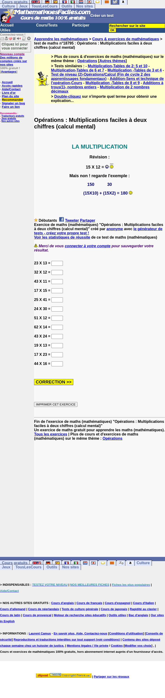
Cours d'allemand (13, 609)
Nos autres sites (10, 121)
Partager (87, 220)
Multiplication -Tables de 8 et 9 (112, 83)
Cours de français (89, 603)
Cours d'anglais (62, 603)
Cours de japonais (114, 609)
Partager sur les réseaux (111, 676)
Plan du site (10, 96)
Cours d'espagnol (117, 603)
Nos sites (84, 6)
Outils (66, 6)
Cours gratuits (14, 563)
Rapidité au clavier (143, 609)
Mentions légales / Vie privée (87, 645)
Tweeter (72, 220)
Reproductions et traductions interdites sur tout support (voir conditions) (67, 639)
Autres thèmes (113, 61)
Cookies (117, 645)
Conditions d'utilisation (126, 633)
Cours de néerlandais (43, 609)
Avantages (8, 71)
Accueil (7, 25)
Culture (8, 6)
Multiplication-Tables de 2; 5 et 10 (117, 66)
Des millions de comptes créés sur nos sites (13, 59)
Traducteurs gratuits (12, 116)
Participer (80, 25)
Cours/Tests (47, 25)
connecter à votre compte (88, 246)
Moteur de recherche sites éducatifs (80, 615)
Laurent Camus (40, 633)
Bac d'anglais (138, 615)
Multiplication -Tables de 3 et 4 (134, 70)
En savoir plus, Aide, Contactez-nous (80, 633)
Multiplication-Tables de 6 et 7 (77, 70)
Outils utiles (117, 615)
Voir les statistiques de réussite (62, 237)
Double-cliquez (67, 96)
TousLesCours (44, 6)
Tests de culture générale (80, 609)
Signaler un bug (13, 103)
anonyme (115, 229)
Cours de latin (10, 615)
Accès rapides (12, 85)
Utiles (5, 30)
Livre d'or (9, 92)
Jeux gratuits (8, 118)
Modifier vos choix (138, 645)
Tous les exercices (50, 434)
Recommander (12, 99)
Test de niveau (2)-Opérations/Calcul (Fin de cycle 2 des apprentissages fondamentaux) (100, 76)
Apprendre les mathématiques (61, 39)
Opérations (87, 61)
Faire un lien (11, 107)
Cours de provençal (37, 615)
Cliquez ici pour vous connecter (15, 46)
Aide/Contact (11, 89)
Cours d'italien (143, 603)
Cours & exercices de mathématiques (125, 39)
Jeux (23, 6)
